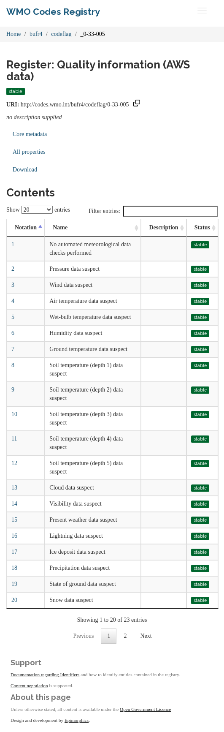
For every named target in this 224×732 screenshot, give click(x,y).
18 (14, 568)
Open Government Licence (145, 709)
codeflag (61, 34)
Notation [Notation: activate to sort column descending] (26, 227)
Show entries (38, 210)
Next (145, 636)
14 (14, 504)
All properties (29, 152)
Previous (83, 636)
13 (14, 487)
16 (14, 536)
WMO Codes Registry (53, 11)
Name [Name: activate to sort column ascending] (60, 227)
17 (14, 552)
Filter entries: (153, 211)
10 (14, 414)
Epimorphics (77, 720)
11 (14, 438)
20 (14, 600)
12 (14, 463)
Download (25, 169)
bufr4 (36, 34)
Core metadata (30, 134)
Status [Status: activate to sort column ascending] (202, 227)
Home (13, 34)
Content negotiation (29, 685)
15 (14, 520)
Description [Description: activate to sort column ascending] (163, 227)
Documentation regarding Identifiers (45, 674)
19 (14, 584)
